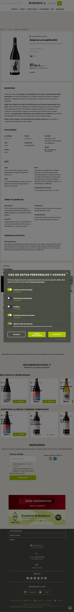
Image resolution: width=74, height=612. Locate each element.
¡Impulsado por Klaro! (61, 339)
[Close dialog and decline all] (67, 273)
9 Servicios (17, 292)
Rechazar (16, 334)
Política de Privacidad (37, 282)
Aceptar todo (57, 334)
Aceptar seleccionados (36, 334)
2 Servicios (17, 309)
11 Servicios (17, 300)
